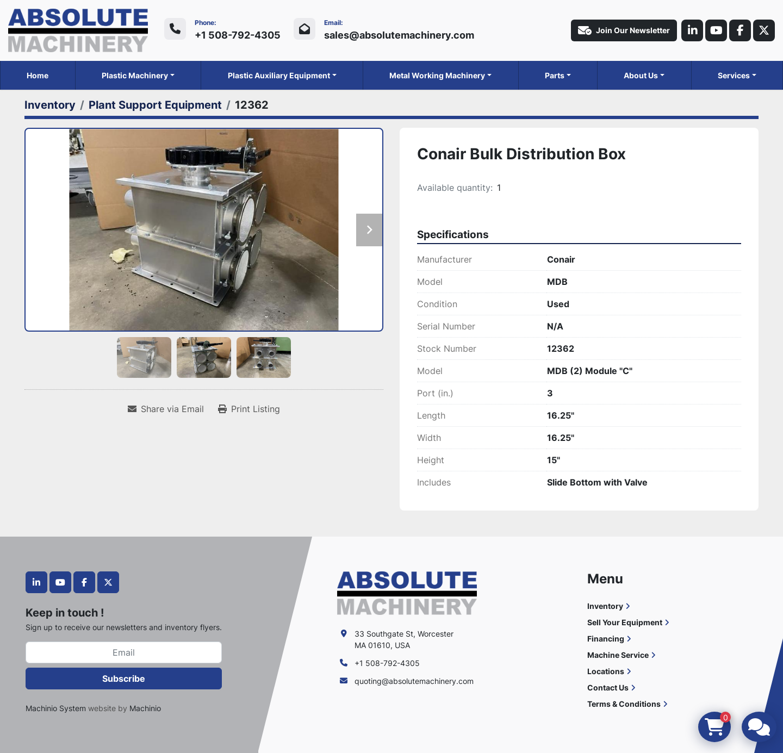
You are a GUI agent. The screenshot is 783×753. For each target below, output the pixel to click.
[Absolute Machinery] (407, 592)
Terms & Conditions (624, 703)
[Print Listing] (249, 409)
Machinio (145, 708)
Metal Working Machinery (437, 75)
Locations (605, 671)
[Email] (124, 652)
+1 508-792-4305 (238, 35)
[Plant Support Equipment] (155, 104)
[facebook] (740, 30)
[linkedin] (692, 30)
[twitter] (764, 30)
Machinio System (56, 708)
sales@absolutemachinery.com (399, 35)
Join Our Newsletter (624, 30)
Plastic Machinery (135, 75)
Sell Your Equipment (624, 622)
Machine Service (618, 654)
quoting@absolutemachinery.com (414, 681)
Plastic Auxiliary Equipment (279, 75)
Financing (605, 638)
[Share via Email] (166, 409)
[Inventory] (50, 104)
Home (37, 75)
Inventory (605, 606)
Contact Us (608, 687)
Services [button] (734, 75)
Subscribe (123, 678)
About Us (641, 75)
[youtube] (716, 30)
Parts (554, 75)
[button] (138, 75)
